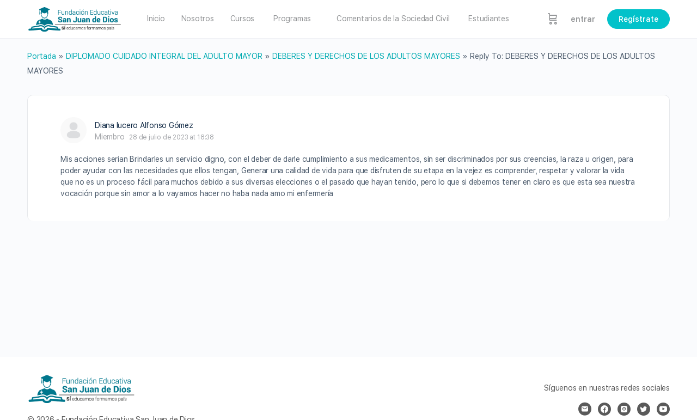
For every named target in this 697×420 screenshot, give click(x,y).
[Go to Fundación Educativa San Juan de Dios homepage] (75, 18)
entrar (583, 19)
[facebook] (604, 409)
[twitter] (643, 409)
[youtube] (663, 409)
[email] (584, 409)
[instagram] (624, 409)
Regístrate (638, 19)
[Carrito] (553, 19)
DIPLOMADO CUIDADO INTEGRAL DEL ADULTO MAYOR (164, 56)
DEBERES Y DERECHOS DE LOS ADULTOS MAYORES (366, 56)
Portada (41, 56)
